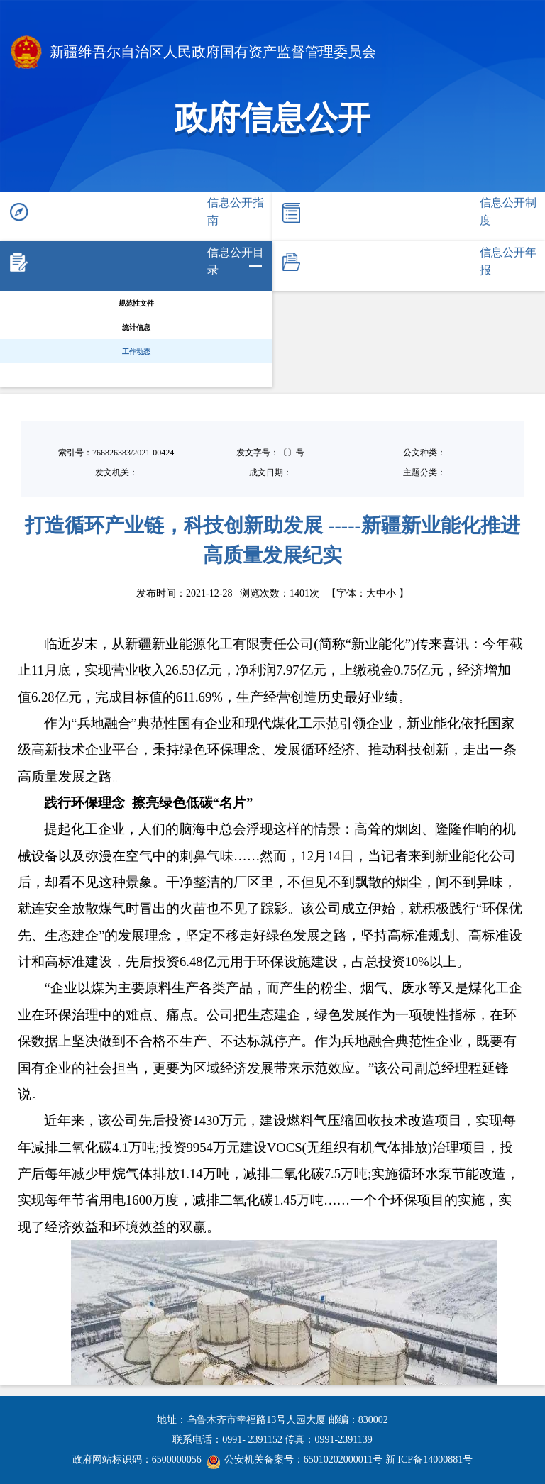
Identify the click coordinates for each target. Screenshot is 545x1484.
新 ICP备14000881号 (429, 1459)
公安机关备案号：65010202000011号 (294, 1459)
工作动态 (136, 351)
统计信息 (136, 327)
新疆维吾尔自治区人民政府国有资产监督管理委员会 (193, 53)
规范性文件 (136, 303)
